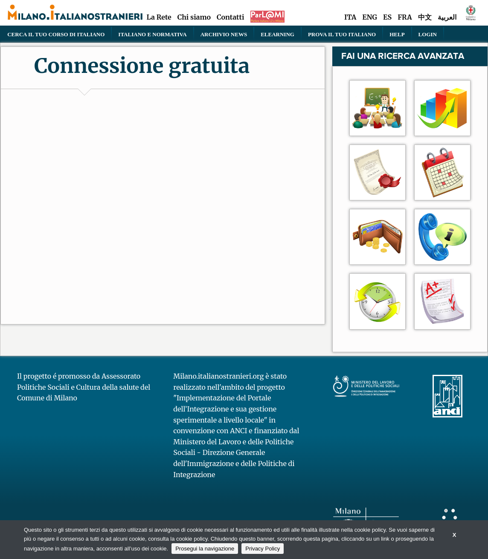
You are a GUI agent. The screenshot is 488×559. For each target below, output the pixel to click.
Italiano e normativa (152, 34)
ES (387, 17)
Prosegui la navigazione (204, 548)
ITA (350, 17)
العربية (447, 17)
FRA (405, 17)
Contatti (230, 17)
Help (396, 34)
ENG (369, 17)
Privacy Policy (262, 548)
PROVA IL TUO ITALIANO (342, 34)
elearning (277, 34)
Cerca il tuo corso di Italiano (56, 34)
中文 (425, 17)
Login (427, 34)
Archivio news (223, 34)
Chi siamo (194, 17)
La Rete (158, 17)
